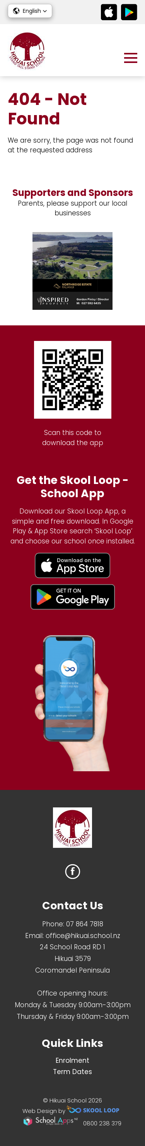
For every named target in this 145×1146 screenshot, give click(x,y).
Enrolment (72, 1060)
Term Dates (72, 1071)
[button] (30, 10)
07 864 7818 (84, 924)
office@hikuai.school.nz (83, 935)
